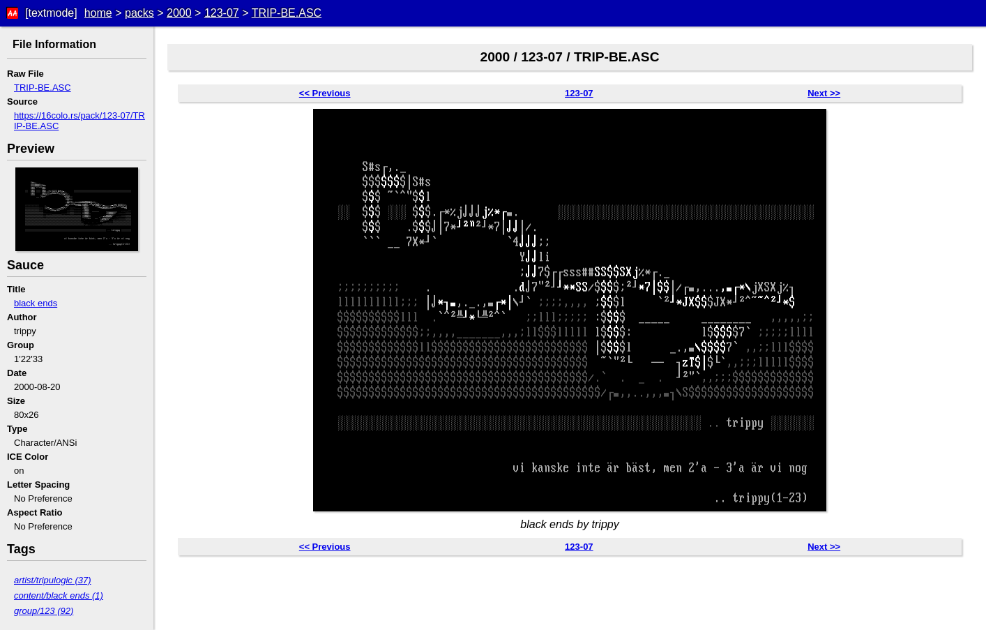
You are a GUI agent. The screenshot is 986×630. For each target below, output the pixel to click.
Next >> (823, 93)
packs (139, 13)
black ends (35, 303)
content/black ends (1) (58, 595)
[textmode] (51, 13)
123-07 (221, 13)
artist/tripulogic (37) (52, 580)
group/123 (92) (43, 611)
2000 (179, 13)
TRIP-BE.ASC (286, 13)
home (98, 13)
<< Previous (325, 93)
